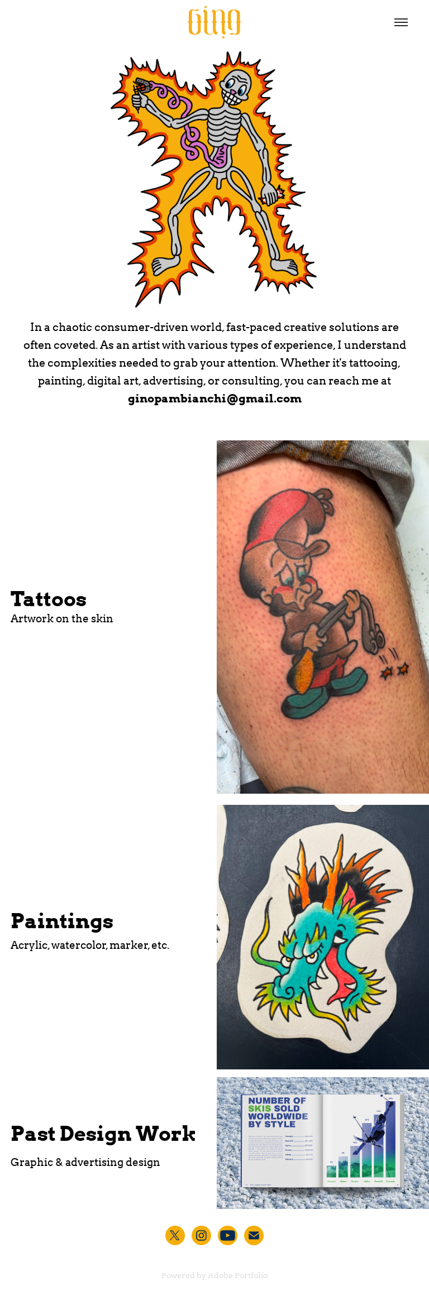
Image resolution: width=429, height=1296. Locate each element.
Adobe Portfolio (238, 1275)
